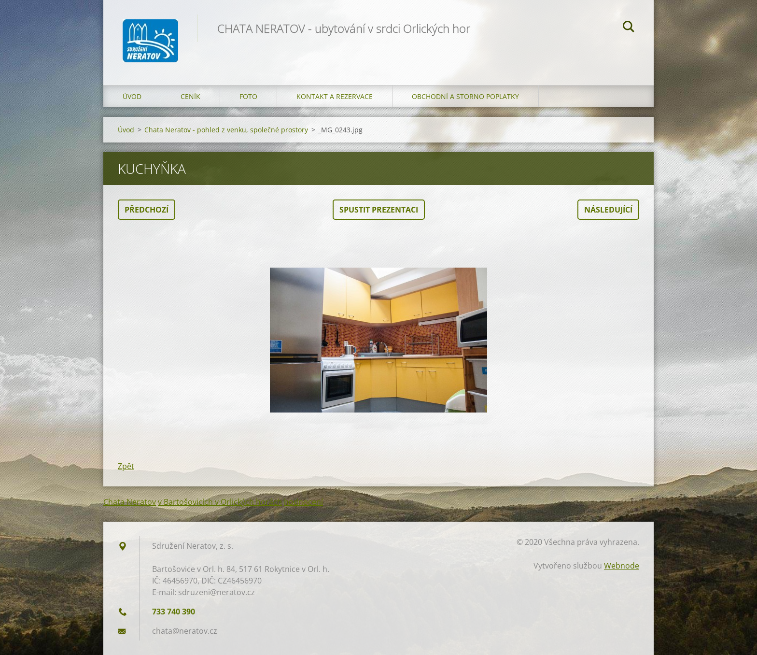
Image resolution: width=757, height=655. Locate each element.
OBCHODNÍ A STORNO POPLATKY (465, 96)
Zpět (126, 466)
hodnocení (303, 502)
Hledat (628, 28)
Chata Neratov (129, 502)
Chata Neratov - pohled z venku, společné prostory (226, 129)
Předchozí (146, 209)
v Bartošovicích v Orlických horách (220, 502)
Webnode (621, 565)
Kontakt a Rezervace (334, 96)
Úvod (132, 96)
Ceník (190, 96)
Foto (248, 96)
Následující (608, 209)
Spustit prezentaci (378, 209)
